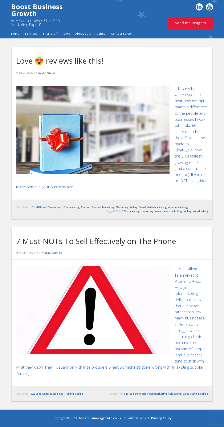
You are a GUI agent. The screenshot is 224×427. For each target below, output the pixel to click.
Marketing (122, 207)
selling (188, 211)
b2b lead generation (136, 393)
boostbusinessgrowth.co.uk (100, 418)
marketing (147, 211)
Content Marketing (103, 207)
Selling (134, 207)
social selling (200, 211)
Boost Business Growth (37, 10)
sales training (191, 393)
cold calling (175, 393)
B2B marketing (131, 211)
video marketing (178, 207)
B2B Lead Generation (48, 207)
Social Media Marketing (153, 207)
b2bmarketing (71, 207)
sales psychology (172, 211)
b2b (33, 207)
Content (86, 207)
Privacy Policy (161, 418)
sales (158, 211)
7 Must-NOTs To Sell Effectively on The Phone (96, 241)
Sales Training (65, 393)
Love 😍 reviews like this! (60, 61)
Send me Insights (190, 22)
